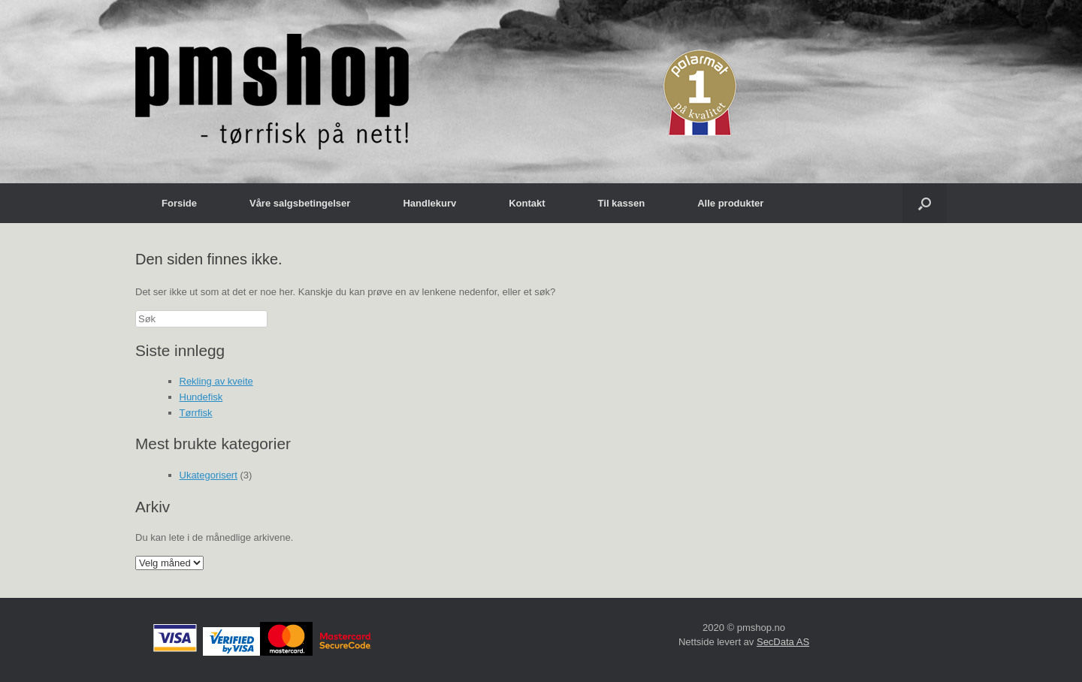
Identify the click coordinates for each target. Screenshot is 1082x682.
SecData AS (783, 641)
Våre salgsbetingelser (299, 203)
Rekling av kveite (216, 381)
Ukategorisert (208, 475)
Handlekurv (429, 203)
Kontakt (527, 203)
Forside (179, 203)
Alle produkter (730, 203)
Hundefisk (201, 397)
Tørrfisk (196, 412)
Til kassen (621, 203)
